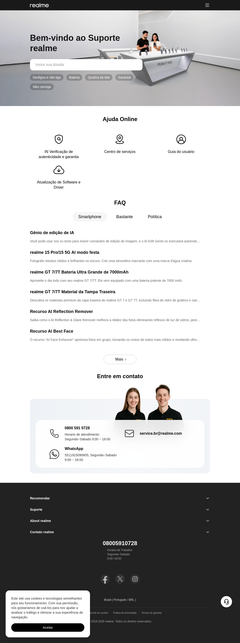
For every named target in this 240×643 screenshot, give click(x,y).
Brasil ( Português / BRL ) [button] (120, 599)
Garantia (124, 77)
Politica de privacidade (125, 613)
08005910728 (120, 543)
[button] (207, 5)
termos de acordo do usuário (93, 613)
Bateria (74, 77)
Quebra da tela (99, 77)
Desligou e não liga (47, 77)
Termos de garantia (152, 613)
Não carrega (42, 87)
